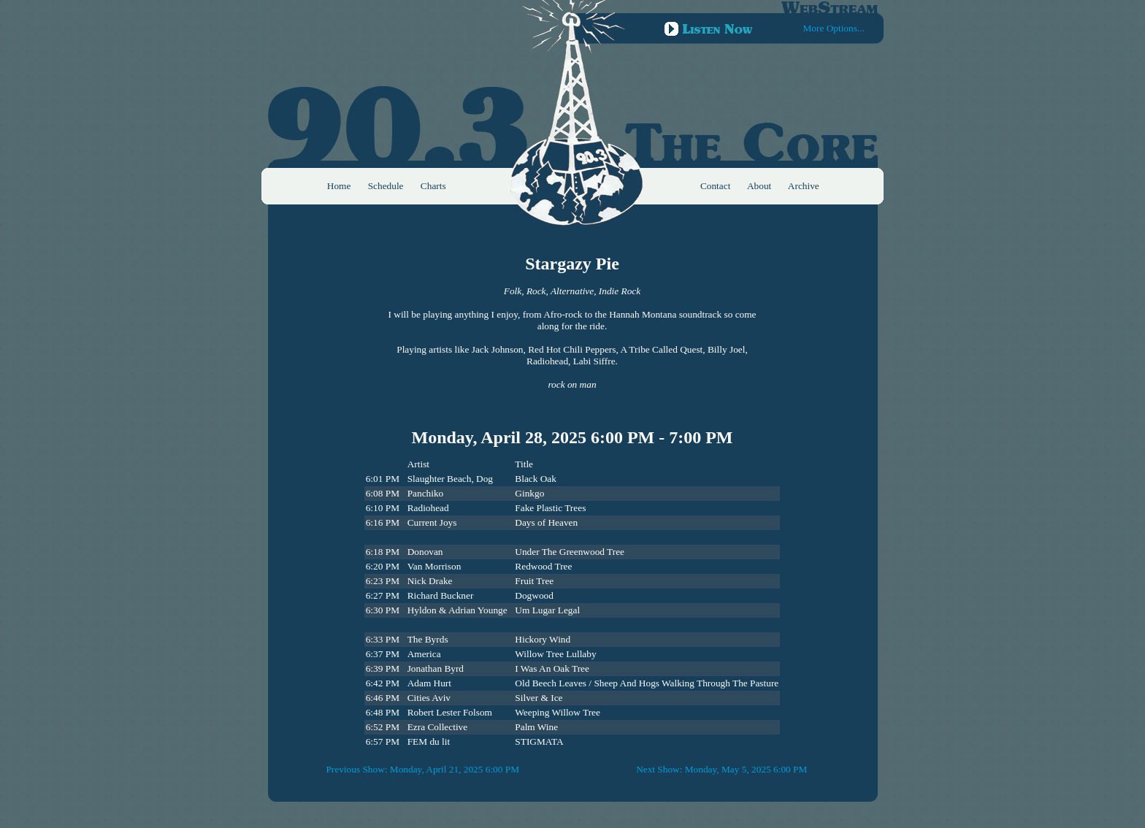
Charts (433, 185)
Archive (803, 185)
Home (339, 185)
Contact (715, 185)
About (759, 185)
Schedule (386, 185)
